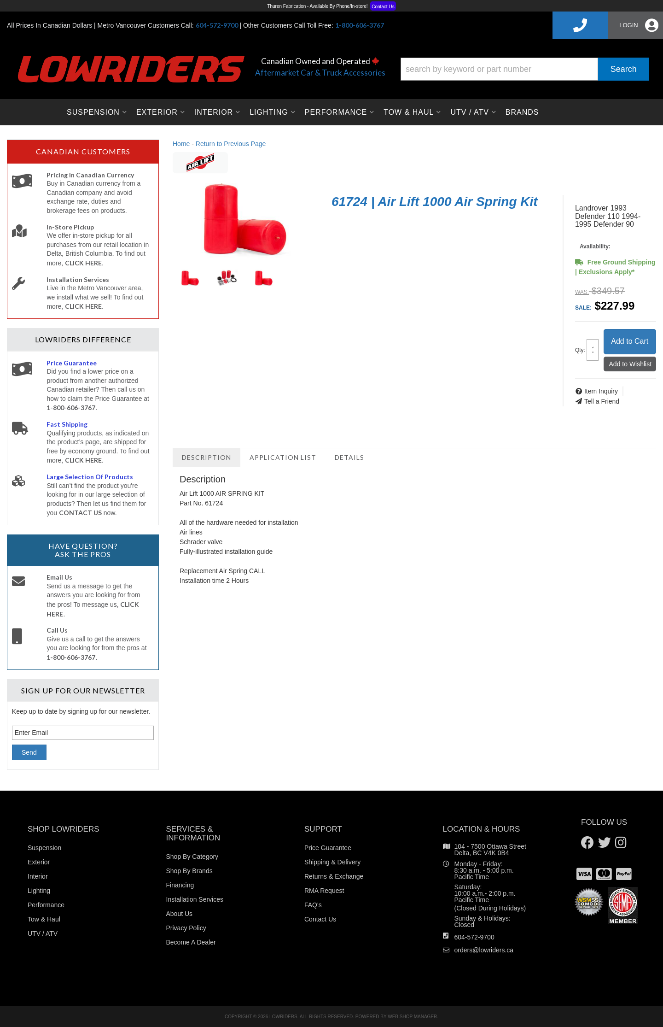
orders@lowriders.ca (484, 950)
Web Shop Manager (412, 1016)
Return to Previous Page (231, 143)
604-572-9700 (474, 937)
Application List (283, 457)
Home (181, 143)
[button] (525, 69)
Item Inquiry (601, 391)
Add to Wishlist (630, 364)
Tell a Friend (601, 401)
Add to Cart (629, 341)
